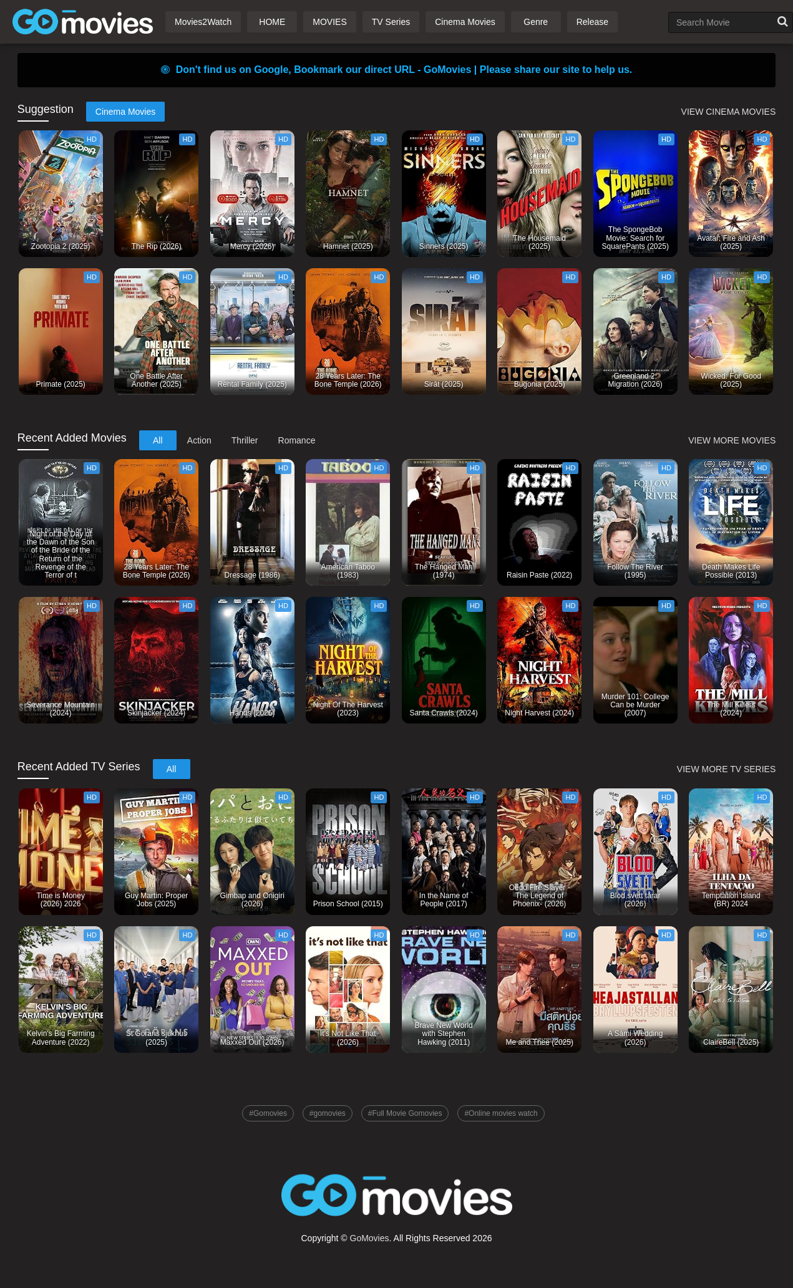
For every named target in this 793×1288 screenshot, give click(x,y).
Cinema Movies (465, 22)
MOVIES (329, 22)
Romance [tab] (297, 440)
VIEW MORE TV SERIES (726, 769)
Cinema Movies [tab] (125, 112)
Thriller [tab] (244, 440)
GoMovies (369, 1238)
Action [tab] (199, 440)
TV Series (391, 22)
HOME (272, 22)
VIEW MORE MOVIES (732, 440)
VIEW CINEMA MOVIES (728, 112)
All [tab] (158, 440)
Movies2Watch (203, 22)
